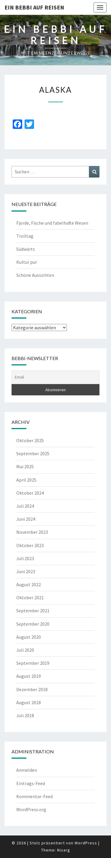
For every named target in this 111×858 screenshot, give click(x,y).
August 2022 (28, 584)
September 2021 (32, 610)
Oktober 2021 (30, 597)
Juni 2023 (25, 571)
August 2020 (28, 637)
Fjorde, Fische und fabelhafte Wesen (52, 223)
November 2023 (32, 532)
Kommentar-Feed (34, 796)
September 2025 (32, 453)
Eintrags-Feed (30, 783)
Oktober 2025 (30, 440)
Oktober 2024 (30, 493)
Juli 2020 (25, 650)
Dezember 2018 (32, 689)
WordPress (86, 843)
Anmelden (26, 770)
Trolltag (24, 236)
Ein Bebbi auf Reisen (34, 7)
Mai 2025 (25, 466)
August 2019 (28, 676)
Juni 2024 (25, 519)
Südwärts (25, 249)
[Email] (55, 377)
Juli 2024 (25, 506)
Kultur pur (26, 262)
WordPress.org (31, 809)
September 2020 (32, 624)
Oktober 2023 (30, 545)
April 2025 (26, 480)
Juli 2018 (25, 715)
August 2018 (28, 702)
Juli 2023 (25, 558)
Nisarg (63, 850)
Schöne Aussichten (35, 275)
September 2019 (32, 663)
